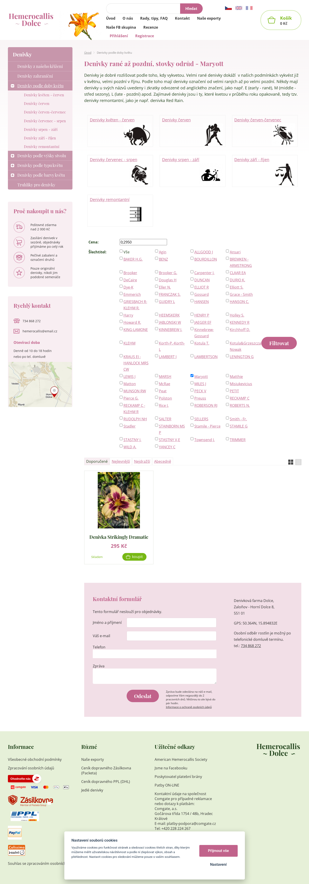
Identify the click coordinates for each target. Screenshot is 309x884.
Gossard (201, 294)
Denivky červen (192, 131)
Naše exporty (93, 759)
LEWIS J (129, 376)
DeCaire (130, 280)
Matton (129, 383)
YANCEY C (167, 446)
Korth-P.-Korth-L (172, 346)
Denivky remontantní (120, 211)
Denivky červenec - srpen (120, 171)
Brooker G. (168, 272)
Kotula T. (201, 343)
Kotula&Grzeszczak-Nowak (243, 346)
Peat (163, 391)
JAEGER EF (202, 322)
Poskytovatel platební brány (178, 776)
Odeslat (142, 696)
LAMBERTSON (206, 356)
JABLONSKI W (170, 322)
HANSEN (201, 301)
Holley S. (237, 315)
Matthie (236, 376)
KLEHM (129, 343)
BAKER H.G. (133, 259)
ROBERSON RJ (205, 405)
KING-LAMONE (135, 329)
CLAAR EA (238, 272)
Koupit (137, 556)
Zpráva (99, 666)
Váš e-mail (101, 635)
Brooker (130, 272)
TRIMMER (238, 439)
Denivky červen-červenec (264, 131)
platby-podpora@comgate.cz (191, 823)
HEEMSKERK (169, 315)
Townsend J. (204, 439)
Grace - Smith (241, 294)
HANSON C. (239, 301)
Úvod (87, 53)
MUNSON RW (134, 391)
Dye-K (128, 287)
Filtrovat (279, 343)
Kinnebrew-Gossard (204, 332)
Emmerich (132, 294)
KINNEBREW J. (170, 329)
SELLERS (201, 419)
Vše (126, 252)
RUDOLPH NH (135, 419)
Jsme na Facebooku (171, 768)
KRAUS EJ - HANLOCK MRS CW (136, 363)
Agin (162, 252)
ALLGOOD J (203, 252)
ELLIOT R (201, 287)
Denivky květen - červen (120, 131)
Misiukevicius (241, 383)
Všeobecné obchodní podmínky (35, 759)
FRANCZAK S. (170, 294)
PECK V (200, 391)
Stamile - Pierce (207, 426)
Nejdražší (142, 461)
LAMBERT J (168, 356)
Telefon (99, 647)
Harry (128, 315)
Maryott (201, 376)
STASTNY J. (132, 439)
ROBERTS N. (240, 405)
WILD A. (129, 446)
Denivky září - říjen (264, 171)
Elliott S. (236, 287)
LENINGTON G (242, 356)
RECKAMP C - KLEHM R (134, 408)
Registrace (144, 35)
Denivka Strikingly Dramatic (118, 536)
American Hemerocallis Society (181, 759)
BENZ (163, 259)
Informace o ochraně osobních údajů (189, 707)
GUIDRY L (167, 301)
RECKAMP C (239, 398)
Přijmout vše (218, 851)
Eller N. (165, 287)
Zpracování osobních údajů (31, 768)
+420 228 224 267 (176, 828)
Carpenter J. (204, 272)
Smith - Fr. (238, 419)
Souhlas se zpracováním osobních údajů (42, 863)
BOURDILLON (205, 259)
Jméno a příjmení (107, 622)
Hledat (191, 8)
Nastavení (218, 864)
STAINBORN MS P (172, 429)
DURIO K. (237, 280)
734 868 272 (251, 645)
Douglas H (168, 280)
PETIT (234, 391)
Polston (165, 398)
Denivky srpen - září (192, 171)
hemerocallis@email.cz (40, 331)
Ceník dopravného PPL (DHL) (105, 781)
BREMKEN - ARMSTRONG (241, 262)
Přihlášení (119, 35)
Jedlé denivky (92, 790)
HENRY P (201, 315)
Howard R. (132, 322)
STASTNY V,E (169, 439)
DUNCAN (202, 280)
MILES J (200, 383)
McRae (164, 383)
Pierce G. (131, 398)
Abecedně (162, 461)
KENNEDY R (239, 322)
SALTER (165, 419)
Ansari (235, 252)
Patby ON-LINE (167, 785)
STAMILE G (239, 426)
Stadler (129, 426)
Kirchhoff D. (240, 329)
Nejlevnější (121, 461)
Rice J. (164, 405)
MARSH (165, 376)
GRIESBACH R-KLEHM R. (135, 304)
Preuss (200, 398)
